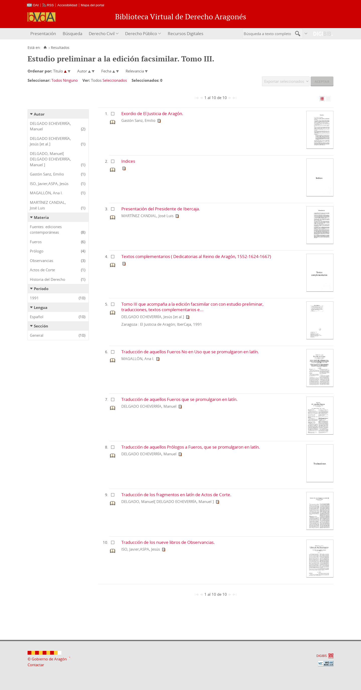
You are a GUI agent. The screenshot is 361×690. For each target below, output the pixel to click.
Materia (41, 217)
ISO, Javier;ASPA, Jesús (49, 183)
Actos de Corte (42, 269)
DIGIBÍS (321, 656)
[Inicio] (45, 47)
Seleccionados (115, 80)
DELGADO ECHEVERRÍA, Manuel (50, 126)
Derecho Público (141, 33)
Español (36, 316)
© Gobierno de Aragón (47, 658)
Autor (39, 114)
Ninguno (70, 80)
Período (41, 288)
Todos (56, 80)
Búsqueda (72, 33)
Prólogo (36, 250)
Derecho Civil (102, 33)
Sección (41, 325)
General (36, 335)
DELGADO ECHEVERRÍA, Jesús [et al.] (50, 141)
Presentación (43, 33)
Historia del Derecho (47, 279)
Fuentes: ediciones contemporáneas (46, 229)
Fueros (36, 241)
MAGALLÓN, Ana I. (46, 192)
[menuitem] (43, 33)
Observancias (41, 260)
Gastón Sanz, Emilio (47, 174)
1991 (34, 297)
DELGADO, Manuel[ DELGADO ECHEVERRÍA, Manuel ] (50, 159)
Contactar (36, 664)
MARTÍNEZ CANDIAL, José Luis (48, 205)
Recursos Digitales (185, 33)
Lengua (40, 307)
